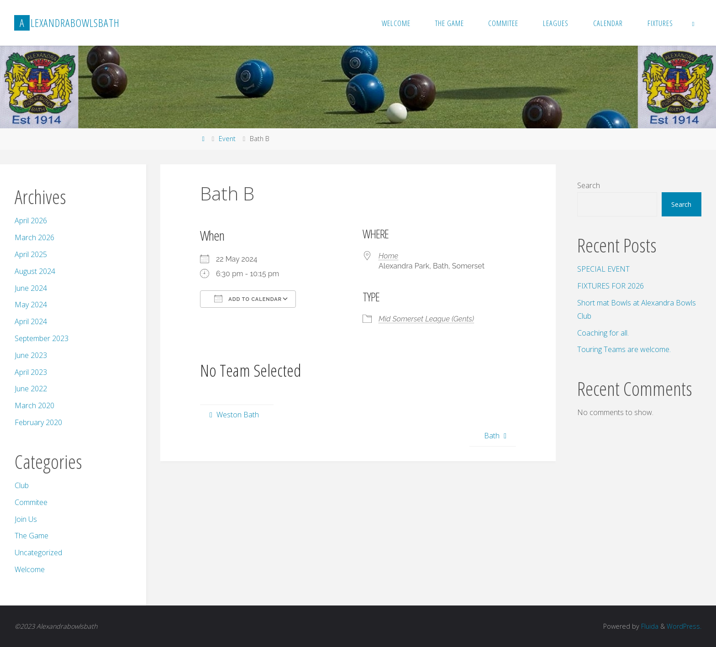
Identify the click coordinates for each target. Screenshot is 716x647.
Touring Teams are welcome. (624, 349)
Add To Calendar (248, 299)
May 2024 (31, 305)
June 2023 (31, 355)
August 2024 (35, 271)
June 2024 (31, 288)
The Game (31, 536)
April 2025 (31, 254)
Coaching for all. (603, 333)
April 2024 (31, 321)
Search (588, 185)
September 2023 (41, 338)
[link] (693, 23)
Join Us (26, 519)
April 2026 (31, 221)
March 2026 (34, 237)
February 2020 (38, 422)
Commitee (31, 502)
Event (227, 138)
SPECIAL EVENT (603, 269)
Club (22, 485)
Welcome (30, 569)
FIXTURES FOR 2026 (610, 286)
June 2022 (31, 389)
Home (388, 256)
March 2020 (34, 405)
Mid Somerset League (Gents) (426, 319)
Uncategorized (38, 552)
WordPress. (683, 626)
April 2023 (31, 372)
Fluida (648, 626)
